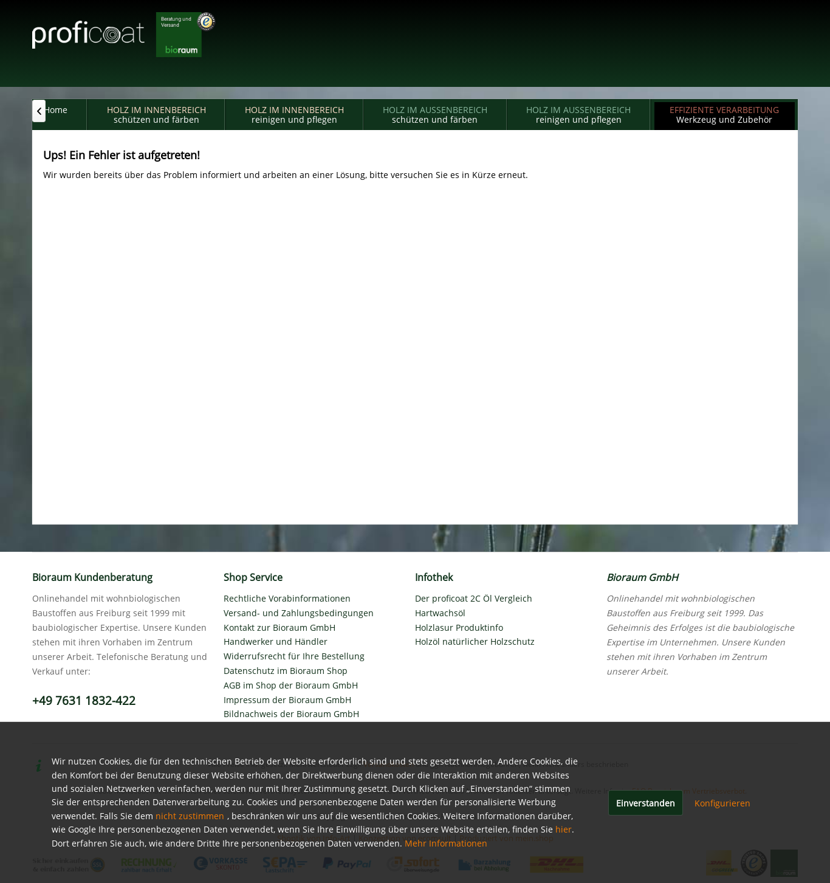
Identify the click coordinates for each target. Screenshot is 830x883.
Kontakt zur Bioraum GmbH (279, 627)
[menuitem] (55, 114)
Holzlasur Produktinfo (459, 627)
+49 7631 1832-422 (83, 701)
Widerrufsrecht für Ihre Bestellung (294, 656)
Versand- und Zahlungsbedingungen (299, 613)
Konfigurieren (722, 803)
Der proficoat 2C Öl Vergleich (473, 598)
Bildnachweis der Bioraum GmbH (291, 714)
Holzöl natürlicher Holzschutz (475, 641)
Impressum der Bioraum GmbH (287, 700)
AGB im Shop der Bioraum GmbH (291, 685)
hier (563, 829)
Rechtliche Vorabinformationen (287, 598)
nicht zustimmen (190, 816)
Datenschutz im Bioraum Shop (286, 670)
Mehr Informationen (446, 843)
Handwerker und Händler (276, 641)
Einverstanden (645, 803)
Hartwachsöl (440, 613)
